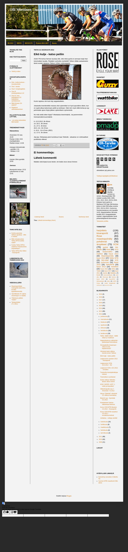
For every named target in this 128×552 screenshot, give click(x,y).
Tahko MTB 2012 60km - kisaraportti (18, 251)
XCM (115, 244)
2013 (101, 311)
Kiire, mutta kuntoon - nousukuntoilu (18, 83)
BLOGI (10, 43)
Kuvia (54, 43)
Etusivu (61, 217)
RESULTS (29, 43)
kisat (108, 249)
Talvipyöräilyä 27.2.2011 (15, 303)
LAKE (114, 281)
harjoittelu (102, 230)
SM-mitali (105, 260)
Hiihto (113, 269)
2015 (101, 305)
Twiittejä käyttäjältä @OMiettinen (107, 176)
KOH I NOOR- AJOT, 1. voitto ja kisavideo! (107, 385)
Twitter (99, 271)
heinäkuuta (104, 330)
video (108, 281)
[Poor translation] (14, 512)
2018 (101, 297)
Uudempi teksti (39, 217)
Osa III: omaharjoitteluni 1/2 (17, 92)
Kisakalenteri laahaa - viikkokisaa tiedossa (107, 403)
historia (114, 277)
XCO (116, 249)
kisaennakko (107, 252)
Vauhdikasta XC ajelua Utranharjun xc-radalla (18, 294)
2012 (101, 314)
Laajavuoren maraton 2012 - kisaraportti (108, 359)
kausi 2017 (107, 271)
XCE (116, 260)
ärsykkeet (102, 244)
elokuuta (104, 328)
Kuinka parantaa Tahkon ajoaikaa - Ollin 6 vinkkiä (18, 235)
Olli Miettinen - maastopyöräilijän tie (38, 9)
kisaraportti (102, 233)
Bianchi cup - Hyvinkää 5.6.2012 (107, 399)
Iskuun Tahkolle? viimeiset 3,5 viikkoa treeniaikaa (108, 394)
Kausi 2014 (113, 254)
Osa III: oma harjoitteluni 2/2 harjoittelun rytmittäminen (16, 98)
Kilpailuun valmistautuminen (17, 108)
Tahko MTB (113, 258)
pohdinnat (102, 241)
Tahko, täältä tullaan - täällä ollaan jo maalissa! (109, 336)
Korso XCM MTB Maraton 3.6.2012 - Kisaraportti (108, 408)
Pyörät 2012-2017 (42, 43)
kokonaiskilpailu (108, 275)
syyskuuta (104, 325)
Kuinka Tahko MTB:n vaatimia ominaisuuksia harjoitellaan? (18, 246)
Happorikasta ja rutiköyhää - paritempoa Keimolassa (109, 341)
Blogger (69, 496)
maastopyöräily (104, 239)
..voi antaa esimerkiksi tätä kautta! (18, 121)
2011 (101, 436)
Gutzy (98, 283)
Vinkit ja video (15, 71)
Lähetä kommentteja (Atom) (47, 220)
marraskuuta (105, 319)
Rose (99, 236)
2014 (101, 308)
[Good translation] (6, 512)
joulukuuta (104, 316)
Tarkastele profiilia (102, 221)
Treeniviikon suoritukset (107, 377)
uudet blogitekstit (109, 283)
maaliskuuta (105, 427)
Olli (111, 185)
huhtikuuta (104, 424)
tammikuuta (104, 433)
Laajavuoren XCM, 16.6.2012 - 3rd (106, 364)
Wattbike (113, 273)
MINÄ (19, 43)
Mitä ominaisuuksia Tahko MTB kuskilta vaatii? (17, 240)
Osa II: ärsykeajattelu (18, 89)
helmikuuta (104, 430)
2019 (101, 294)
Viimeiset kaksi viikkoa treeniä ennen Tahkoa (108, 352)
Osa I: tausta (15, 86)
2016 (101, 302)
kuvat (98, 275)
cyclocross (105, 262)
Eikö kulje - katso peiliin (107, 356)
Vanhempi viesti (84, 217)
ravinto (105, 273)
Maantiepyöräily (107, 256)
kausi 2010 (100, 279)
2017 (101, 300)
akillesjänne (100, 285)
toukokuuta (104, 422)
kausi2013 (112, 279)
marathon (114, 267)
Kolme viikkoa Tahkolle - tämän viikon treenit (108, 380)
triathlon (100, 254)
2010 (101, 439)
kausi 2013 (101, 267)
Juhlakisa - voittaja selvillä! (108, 418)
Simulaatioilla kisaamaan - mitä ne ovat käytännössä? (108, 346)
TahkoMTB (110, 265)
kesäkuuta (104, 333)
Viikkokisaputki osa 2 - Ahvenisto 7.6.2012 (107, 389)
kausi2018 (107, 285)
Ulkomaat (105, 277)
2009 (101, 442)
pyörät (105, 247)
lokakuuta (104, 322)
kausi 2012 (101, 258)
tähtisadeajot (100, 281)
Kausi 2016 (104, 269)
